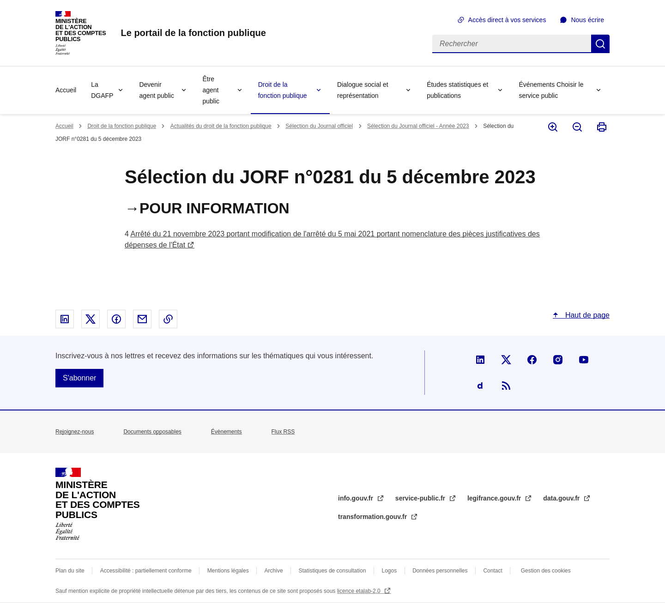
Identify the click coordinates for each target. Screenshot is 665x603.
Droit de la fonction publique (282, 90)
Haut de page (586, 315)
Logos (389, 570)
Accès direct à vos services (507, 20)
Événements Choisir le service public (551, 90)
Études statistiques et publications (457, 90)
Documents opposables (152, 431)
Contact (492, 570)
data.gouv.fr (562, 498)
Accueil (65, 90)
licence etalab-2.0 (359, 591)
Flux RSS (283, 431)
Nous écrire (587, 20)
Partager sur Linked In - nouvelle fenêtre (64, 319)
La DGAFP (102, 90)
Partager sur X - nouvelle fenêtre (90, 319)
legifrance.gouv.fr (495, 498)
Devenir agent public (156, 90)
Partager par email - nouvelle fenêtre (142, 319)
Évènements (226, 431)
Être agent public (210, 90)
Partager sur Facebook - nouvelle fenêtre (116, 319)
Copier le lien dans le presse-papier (168, 319)
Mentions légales (228, 570)
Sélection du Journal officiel (319, 126)
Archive (274, 570)
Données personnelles (439, 570)
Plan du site (70, 570)
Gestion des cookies (546, 570)
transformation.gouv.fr (373, 516)
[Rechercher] (511, 44)
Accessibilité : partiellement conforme (146, 570)
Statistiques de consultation (332, 570)
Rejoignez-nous (74, 431)
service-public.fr (421, 498)
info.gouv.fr (356, 498)
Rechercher (600, 44)
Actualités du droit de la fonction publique (221, 126)
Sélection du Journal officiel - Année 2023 (418, 126)
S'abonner (79, 378)
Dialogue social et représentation (362, 90)
